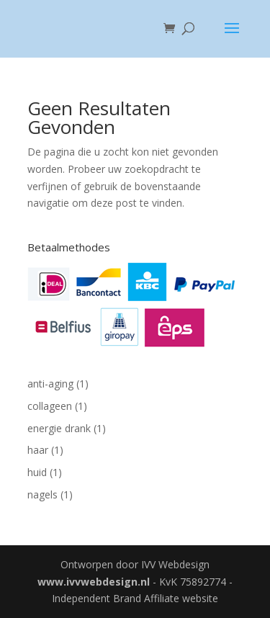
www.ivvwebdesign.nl (93, 581)
